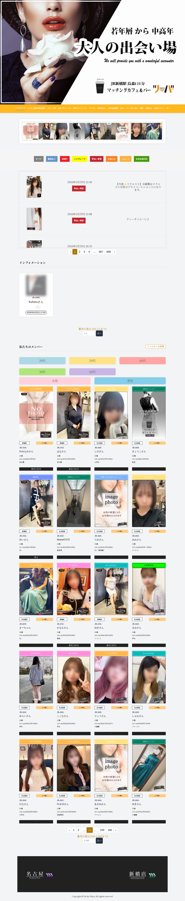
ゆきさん (99, 628)
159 (102, 830)
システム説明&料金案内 (36, 108)
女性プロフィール (64, 108)
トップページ (20, 108)
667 (101, 251)
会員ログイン (159, 108)
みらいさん (25, 716)
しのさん (99, 451)
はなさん (61, 451)
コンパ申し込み (132, 108)
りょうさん (100, 716)
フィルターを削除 (155, 346)
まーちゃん (25, 628)
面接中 (65, 159)
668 (109, 251)
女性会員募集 (113, 108)
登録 (141, 108)
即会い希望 (96, 159)
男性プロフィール (80, 108)
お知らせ (111, 159)
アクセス (92, 108)
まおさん (136, 628)
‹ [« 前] (69, 830)
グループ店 (51, 108)
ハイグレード (80, 159)
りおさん (99, 539)
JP (168, 108)
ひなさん (24, 804)
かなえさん (62, 628)
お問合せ (148, 108)
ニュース (126, 159)
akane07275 (63, 539)
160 (110, 830)
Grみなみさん (26, 451)
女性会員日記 (141, 159)
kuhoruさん (36, 301)
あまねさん (100, 804)
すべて (39, 159)
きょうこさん (139, 451)
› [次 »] (114, 251)
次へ (99, 333)
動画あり (52, 159)
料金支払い (102, 108)
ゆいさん (24, 539)
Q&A (122, 108)
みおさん (136, 539)
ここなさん (62, 716)
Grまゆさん (63, 804)
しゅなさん (138, 716)
